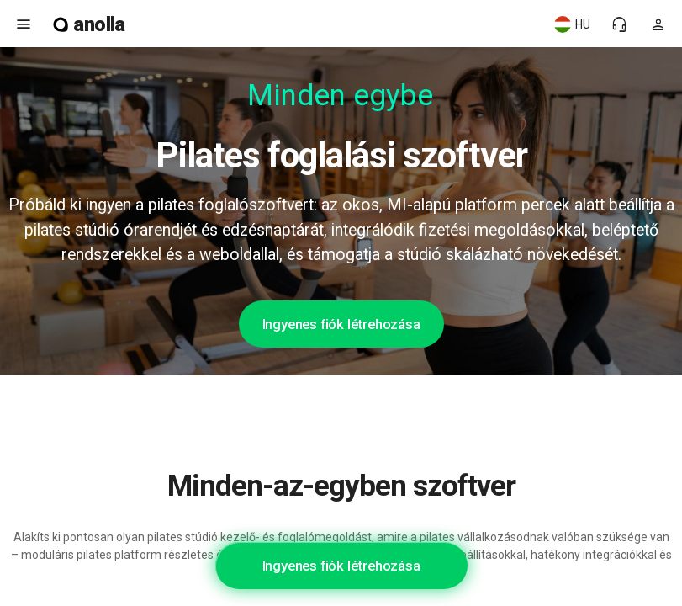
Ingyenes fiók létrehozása (341, 324)
